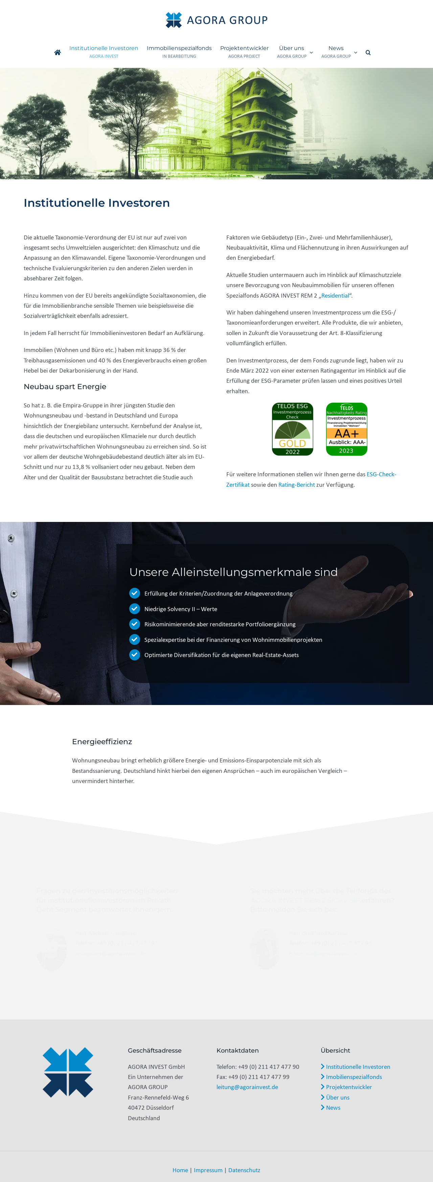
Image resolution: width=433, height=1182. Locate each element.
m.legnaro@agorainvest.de (111, 953)
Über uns (335, 1097)
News (330, 1107)
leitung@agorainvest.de (247, 1086)
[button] (368, 52)
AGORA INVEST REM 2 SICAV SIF (304, 900)
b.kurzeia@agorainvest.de (322, 953)
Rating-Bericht (296, 484)
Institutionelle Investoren (355, 1066)
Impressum (208, 1169)
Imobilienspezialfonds (351, 1076)
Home (180, 1169)
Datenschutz (244, 1169)
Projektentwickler (346, 1086)
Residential (335, 295)
